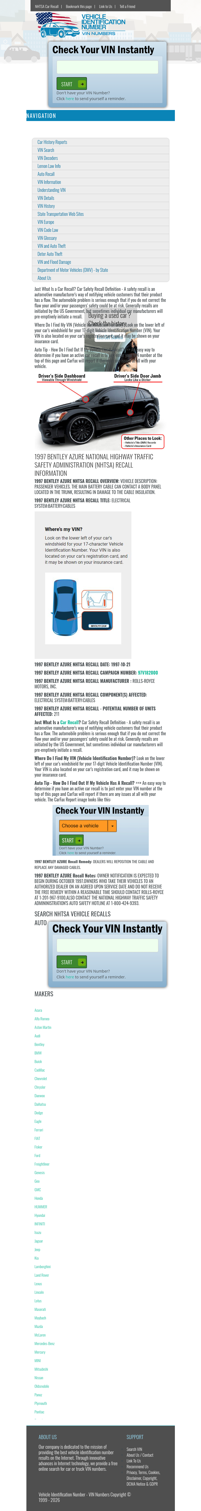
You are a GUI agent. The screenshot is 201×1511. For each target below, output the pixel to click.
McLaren (40, 1335)
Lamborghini (43, 1266)
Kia (37, 1258)
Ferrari (39, 1129)
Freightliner (42, 1164)
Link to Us (105, 6)
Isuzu (38, 1232)
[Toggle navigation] (167, 115)
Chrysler (40, 1087)
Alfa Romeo (42, 1018)
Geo (37, 1181)
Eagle (38, 1121)
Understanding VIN (52, 190)
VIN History (46, 206)
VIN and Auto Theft (52, 246)
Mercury (40, 1352)
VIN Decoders (48, 158)
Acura (38, 1010)
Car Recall (69, 722)
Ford (37, 1155)
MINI (38, 1360)
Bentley (40, 1044)
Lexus (38, 1283)
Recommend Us (137, 1466)
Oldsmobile (42, 1386)
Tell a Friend (127, 6)
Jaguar (39, 1241)
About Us (44, 278)
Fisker (39, 1147)
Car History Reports (52, 142)
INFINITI (40, 1223)
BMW (38, 1053)
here (70, 98)
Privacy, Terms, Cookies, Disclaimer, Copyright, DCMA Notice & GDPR (143, 1478)
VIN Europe (46, 222)
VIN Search (46, 150)
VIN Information (49, 182)
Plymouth (41, 1403)
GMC (38, 1189)
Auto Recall (46, 174)
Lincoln (39, 1292)
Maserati (40, 1309)
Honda (39, 1198)
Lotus (38, 1300)
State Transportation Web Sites (61, 214)
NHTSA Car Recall (47, 6)
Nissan (39, 1377)
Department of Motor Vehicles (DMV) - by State (73, 270)
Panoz (38, 1394)
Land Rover (42, 1275)
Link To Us (133, 1461)
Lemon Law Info (49, 166)
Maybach (40, 1318)
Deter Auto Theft (50, 254)
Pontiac (39, 1412)
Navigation (41, 115)
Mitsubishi (41, 1369)
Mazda (39, 1326)
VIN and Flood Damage (54, 262)
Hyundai (40, 1215)
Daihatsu (40, 1104)
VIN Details (46, 198)
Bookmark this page (79, 6)
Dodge (39, 1112)
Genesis (40, 1172)
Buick (38, 1061)
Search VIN (134, 1449)
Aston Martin (43, 1027)
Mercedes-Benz (45, 1343)
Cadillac (40, 1070)
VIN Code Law (48, 230)
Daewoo (40, 1095)
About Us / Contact (139, 1455)
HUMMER (41, 1206)
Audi (37, 1035)
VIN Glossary (47, 238)
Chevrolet (41, 1078)
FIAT (37, 1138)
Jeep (37, 1249)
